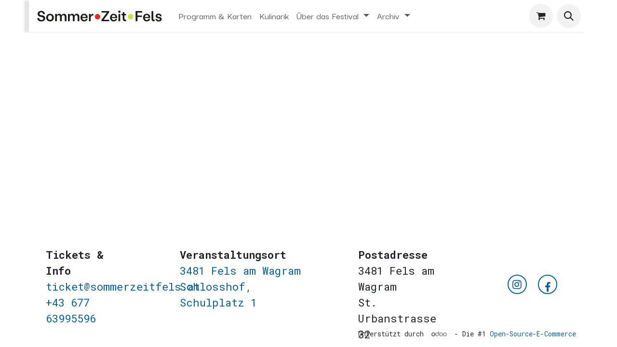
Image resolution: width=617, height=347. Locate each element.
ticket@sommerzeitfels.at (123, 287)
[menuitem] (215, 16)
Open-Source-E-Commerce (533, 333)
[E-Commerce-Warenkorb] (541, 16)
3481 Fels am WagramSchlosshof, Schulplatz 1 (240, 286)
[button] (569, 16)
